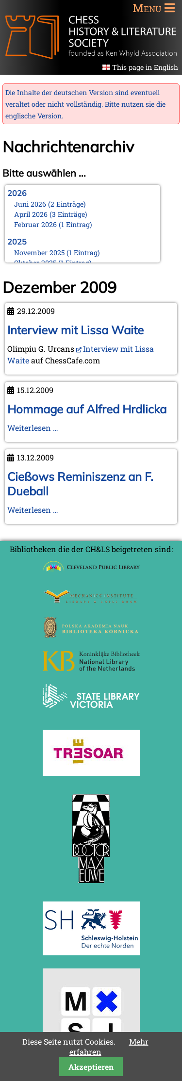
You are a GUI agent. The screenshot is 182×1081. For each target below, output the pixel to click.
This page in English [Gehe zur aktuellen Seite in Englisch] (145, 67)
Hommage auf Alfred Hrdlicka (86, 409)
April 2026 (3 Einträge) (50, 214)
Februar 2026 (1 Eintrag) (53, 224)
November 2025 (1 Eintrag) (57, 252)
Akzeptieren (91, 1067)
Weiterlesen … (32, 428)
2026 (17, 193)
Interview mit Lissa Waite (75, 330)
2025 (17, 241)
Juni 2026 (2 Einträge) (50, 204)
